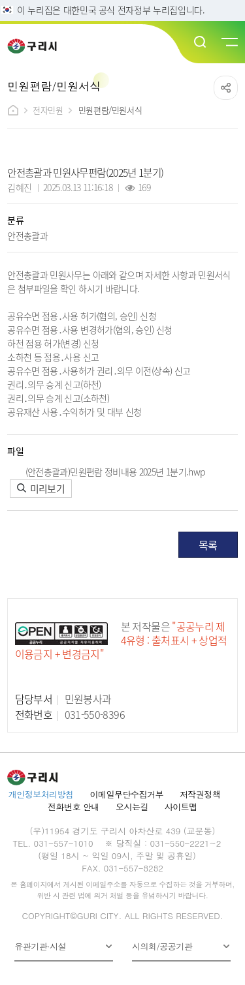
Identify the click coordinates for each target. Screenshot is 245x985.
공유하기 (226, 88)
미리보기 (41, 488)
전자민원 (48, 110)
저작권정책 (200, 794)
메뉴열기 (229, 42)
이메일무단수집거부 (126, 794)
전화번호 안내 (73, 806)
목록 (208, 545)
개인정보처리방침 (41, 794)
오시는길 (132, 806)
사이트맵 (181, 806)
